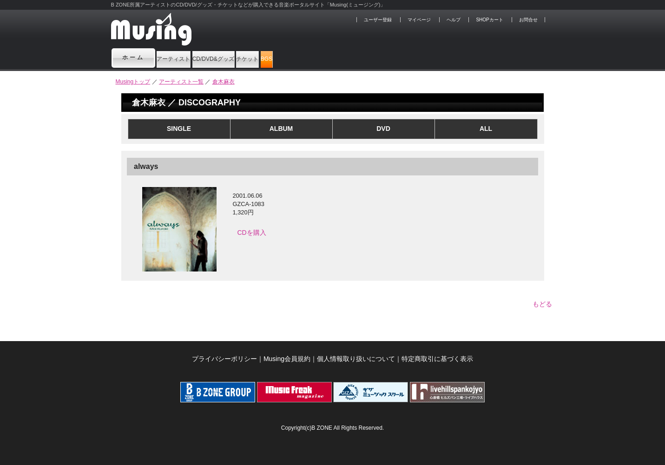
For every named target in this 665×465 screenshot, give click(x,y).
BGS (379, 57)
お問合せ (528, 19)
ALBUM (281, 128)
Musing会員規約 (286, 354)
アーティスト (189, 57)
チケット (332, 57)
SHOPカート (489, 19)
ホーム (133, 57)
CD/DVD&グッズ (265, 57)
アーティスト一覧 (181, 81)
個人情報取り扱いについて (356, 354)
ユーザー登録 (378, 19)
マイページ (419, 19)
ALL (486, 128)
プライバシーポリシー (224, 354)
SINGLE (179, 128)
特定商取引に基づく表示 (437, 354)
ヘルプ (454, 19)
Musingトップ (133, 81)
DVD (383, 128)
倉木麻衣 (223, 81)
